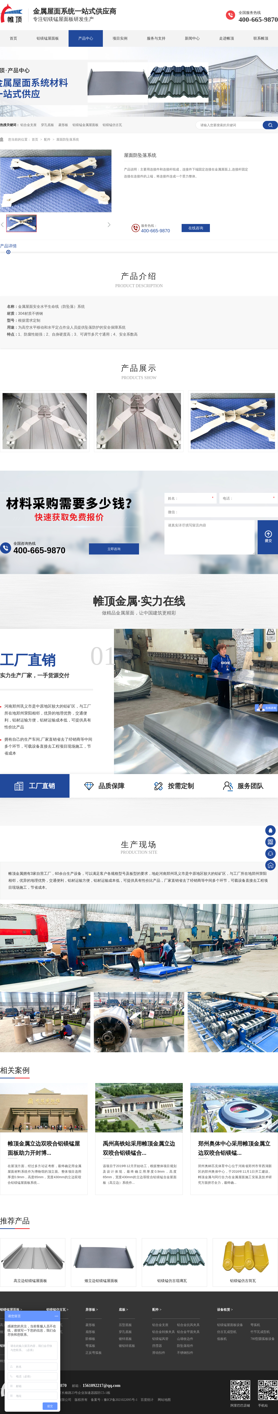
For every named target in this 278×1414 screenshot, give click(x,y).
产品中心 (85, 38)
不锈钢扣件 (185, 1352)
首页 (13, 38)
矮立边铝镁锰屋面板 (101, 1281)
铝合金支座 (28, 125)
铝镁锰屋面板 (48, 38)
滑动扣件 (158, 1352)
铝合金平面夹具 (188, 1332)
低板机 (222, 1339)
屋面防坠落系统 (67, 139)
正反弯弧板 (93, 1352)
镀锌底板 (125, 1339)
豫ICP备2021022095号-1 (120, 1399)
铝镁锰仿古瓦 (112, 125)
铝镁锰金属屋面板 (85, 125)
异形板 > (91, 1309)
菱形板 (63, 125)
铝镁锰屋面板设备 (230, 1325)
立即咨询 (113, 549)
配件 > (156, 1309)
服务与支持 (156, 38)
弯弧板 (90, 1346)
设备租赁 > (225, 1309)
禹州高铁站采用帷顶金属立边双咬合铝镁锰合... (139, 1144)
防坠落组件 (185, 1346)
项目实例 (120, 38)
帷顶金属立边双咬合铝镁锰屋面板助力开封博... (44, 1144)
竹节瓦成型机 (260, 1332)
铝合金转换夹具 (163, 1332)
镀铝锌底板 (127, 1346)
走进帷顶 (226, 38)
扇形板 (90, 1332)
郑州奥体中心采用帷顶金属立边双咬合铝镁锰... (234, 1144)
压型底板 (125, 1325)
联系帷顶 (260, 38)
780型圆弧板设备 (262, 1339)
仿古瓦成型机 (227, 1332)
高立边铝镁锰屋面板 (30, 1281)
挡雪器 (157, 1346)
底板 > (123, 1309)
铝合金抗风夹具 (188, 1325)
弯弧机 (255, 1325)
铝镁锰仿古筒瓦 (243, 1281)
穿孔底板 (47, 125)
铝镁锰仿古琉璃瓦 (172, 1281)
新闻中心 (192, 38)
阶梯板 (90, 1339)
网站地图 (164, 1399)
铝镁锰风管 (160, 1339)
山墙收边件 (185, 1339)
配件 (47, 139)
